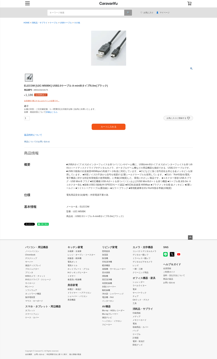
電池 (135, 323)
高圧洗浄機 (107, 279)
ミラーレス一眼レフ (141, 258)
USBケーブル (66, 23)
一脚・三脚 (138, 269)
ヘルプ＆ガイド (172, 264)
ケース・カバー (32, 317)
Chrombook (30, 255)
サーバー (29, 262)
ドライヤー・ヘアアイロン (79, 293)
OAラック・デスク (141, 300)
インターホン (108, 301)
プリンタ (29, 272)
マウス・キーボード (34, 301)
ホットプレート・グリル (78, 269)
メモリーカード (139, 320)
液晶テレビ (107, 317)
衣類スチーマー (109, 287)
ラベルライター (139, 285)
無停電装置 (30, 297)
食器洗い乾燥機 (74, 279)
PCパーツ (29, 287)
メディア (137, 316)
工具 (135, 303)
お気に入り (146, 12)
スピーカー (107, 324)
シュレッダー (138, 282)
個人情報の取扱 (75, 354)
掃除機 (105, 276)
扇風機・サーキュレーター (114, 269)
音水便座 (106, 272)
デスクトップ (31, 258)
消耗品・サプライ (39, 23)
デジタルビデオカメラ (142, 262)
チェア (136, 296)
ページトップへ (190, 237)
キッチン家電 (75, 247)
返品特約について (33, 135)
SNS (165, 247)
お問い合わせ (169, 282)
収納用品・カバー (140, 327)
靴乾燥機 (106, 290)
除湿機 (105, 258)
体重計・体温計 (74, 289)
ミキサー (71, 276)
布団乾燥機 (107, 283)
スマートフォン (32, 314)
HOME (27, 23)
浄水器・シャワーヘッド (113, 294)
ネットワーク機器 (33, 294)
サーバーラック (139, 293)
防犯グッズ (138, 345)
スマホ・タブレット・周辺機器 (43, 306)
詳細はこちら (52, 112)
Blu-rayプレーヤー (110, 314)
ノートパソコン (32, 251)
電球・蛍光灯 (138, 341)
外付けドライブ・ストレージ (38, 279)
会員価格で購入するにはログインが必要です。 (42, 101)
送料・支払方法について (174, 275)
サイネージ (30, 283)
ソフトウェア (31, 290)
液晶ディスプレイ (33, 265)
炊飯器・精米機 (74, 258)
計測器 (136, 338)
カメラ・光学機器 (143, 247)
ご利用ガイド (169, 272)
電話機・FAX (108, 297)
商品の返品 (168, 279)
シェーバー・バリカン (77, 296)
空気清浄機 (107, 262)
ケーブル (54, 23)
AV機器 (106, 306)
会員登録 (167, 268)
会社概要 (28, 354)
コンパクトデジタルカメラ (144, 251)
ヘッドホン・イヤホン (112, 321)
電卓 (135, 289)
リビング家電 (109, 247)
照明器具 (106, 251)
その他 (77, 23)
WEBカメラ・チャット (35, 276)
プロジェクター (32, 269)
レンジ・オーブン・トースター (81, 255)
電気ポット (72, 262)
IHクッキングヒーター (77, 272)
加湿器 (105, 255)
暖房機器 (106, 265)
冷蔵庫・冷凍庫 (74, 251)
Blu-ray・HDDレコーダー (113, 310)
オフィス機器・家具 (144, 278)
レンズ (136, 265)
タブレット (30, 310)
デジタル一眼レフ (140, 255)
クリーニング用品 (140, 272)
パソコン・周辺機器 (36, 247)
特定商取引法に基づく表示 (57, 354)
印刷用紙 (137, 313)
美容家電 (73, 285)
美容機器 (71, 300)
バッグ (136, 330)
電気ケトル (72, 265)
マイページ (163, 12)
